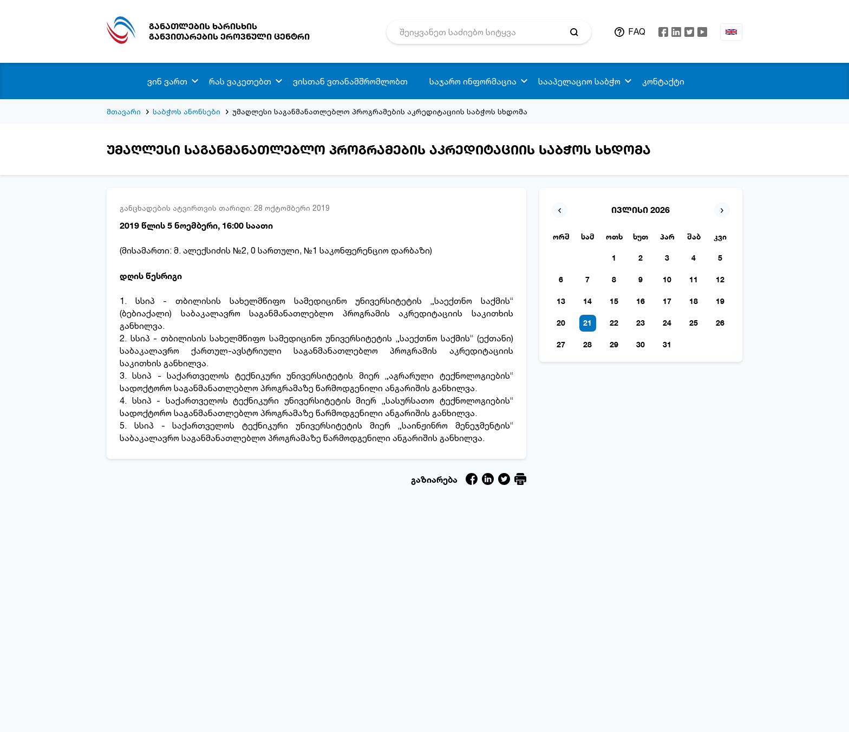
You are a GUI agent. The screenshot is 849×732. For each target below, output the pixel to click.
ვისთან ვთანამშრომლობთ (350, 81)
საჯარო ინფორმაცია (473, 81)
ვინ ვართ (167, 81)
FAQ (636, 31)
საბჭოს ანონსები (186, 111)
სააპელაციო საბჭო (579, 81)
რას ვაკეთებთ (240, 81)
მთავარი (124, 111)
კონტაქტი (663, 81)
